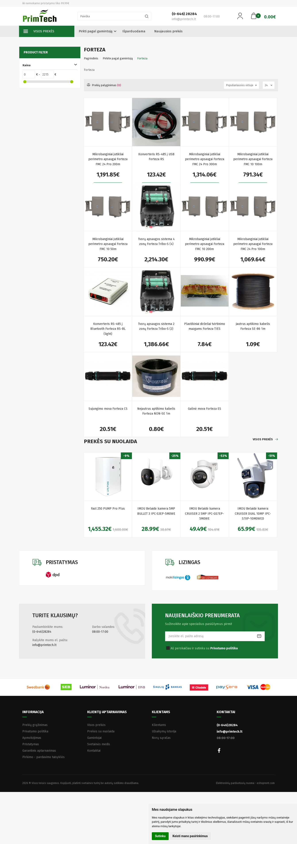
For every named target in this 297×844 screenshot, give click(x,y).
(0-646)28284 (41, 632)
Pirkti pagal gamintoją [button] (95, 31)
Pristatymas (30, 744)
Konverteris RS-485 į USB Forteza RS (156, 156)
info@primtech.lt (44, 645)
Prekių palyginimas (104, 85)
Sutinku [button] (160, 836)
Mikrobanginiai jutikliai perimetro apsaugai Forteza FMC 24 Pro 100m (252, 244)
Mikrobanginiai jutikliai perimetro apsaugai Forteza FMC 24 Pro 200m (107, 159)
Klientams (161, 712)
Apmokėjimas (31, 738)
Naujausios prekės (168, 31)
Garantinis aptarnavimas (39, 751)
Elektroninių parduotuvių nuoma (235, 783)
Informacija (33, 712)
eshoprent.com (266, 783)
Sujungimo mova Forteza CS (108, 409)
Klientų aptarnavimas (107, 712)
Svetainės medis (98, 744)
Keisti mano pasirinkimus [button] (190, 836)
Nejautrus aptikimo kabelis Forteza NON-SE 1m (156, 411)
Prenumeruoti (259, 636)
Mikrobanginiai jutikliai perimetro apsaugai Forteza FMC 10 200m (204, 244)
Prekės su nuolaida (100, 731)
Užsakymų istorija (164, 731)
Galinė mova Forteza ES (204, 409)
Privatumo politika (35, 731)
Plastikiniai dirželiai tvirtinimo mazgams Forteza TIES (204, 326)
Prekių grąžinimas (35, 725)
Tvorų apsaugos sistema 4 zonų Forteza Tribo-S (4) (156, 241)
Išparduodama (133, 31)
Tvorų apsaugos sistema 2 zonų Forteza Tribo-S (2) (156, 326)
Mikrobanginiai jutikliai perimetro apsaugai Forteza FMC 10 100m (252, 159)
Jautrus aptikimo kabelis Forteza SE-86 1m (253, 326)
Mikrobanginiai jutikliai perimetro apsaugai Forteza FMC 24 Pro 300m (204, 159)
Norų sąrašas (161, 738)
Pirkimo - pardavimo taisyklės (43, 757)
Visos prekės (38, 31)
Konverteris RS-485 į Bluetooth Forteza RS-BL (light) (107, 329)
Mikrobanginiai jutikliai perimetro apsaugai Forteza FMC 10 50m (107, 244)
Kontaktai (93, 751)
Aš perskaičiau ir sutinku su (204, 648)
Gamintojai (94, 738)
